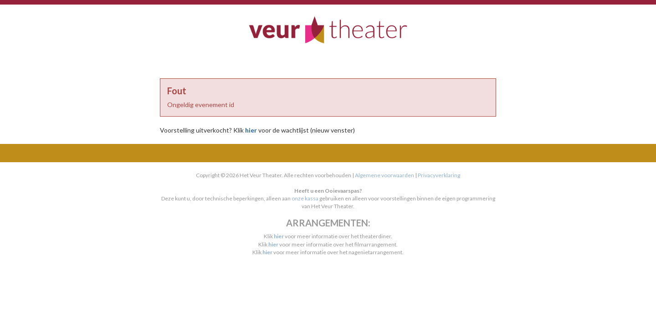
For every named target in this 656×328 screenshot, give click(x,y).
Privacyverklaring (439, 175)
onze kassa (305, 198)
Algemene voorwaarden (384, 175)
